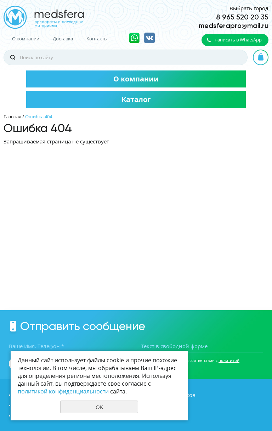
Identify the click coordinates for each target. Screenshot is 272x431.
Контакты (97, 38)
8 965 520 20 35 (242, 17)
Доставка (63, 38)
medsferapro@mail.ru (233, 25)
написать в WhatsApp (238, 39)
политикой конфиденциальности (63, 391)
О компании (25, 38)
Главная (12, 116)
